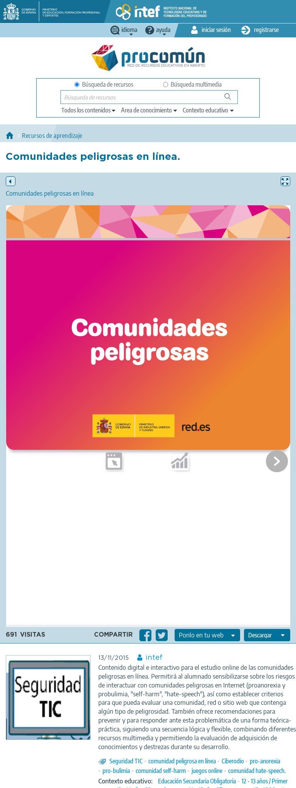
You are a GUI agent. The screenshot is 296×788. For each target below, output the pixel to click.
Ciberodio (233, 761)
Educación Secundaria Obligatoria (197, 781)
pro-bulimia (116, 771)
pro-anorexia (265, 761)
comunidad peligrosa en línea (182, 761)
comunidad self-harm (161, 771)
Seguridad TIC (126, 761)
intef (154, 658)
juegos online (207, 771)
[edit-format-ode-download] (267, 635)
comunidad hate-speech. (257, 771)
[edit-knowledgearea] (149, 110)
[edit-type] (89, 110)
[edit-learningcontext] (208, 110)
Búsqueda (231, 99)
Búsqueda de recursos (103, 84)
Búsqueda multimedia (192, 84)
